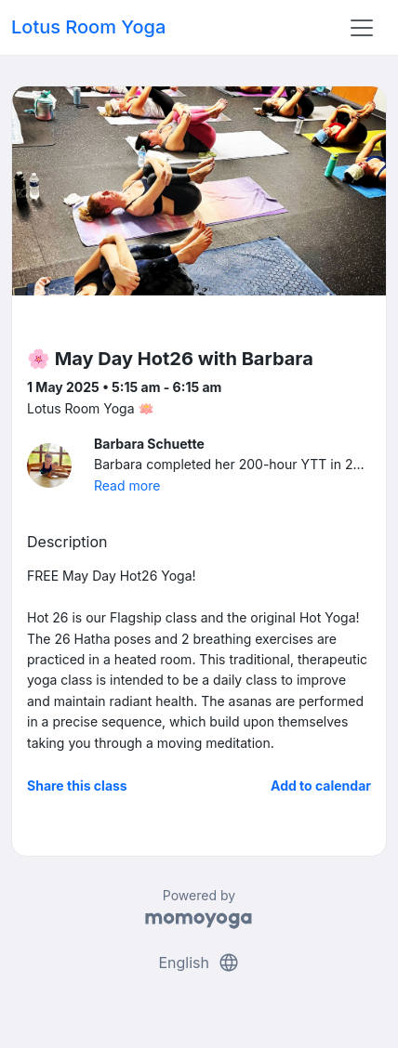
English (198, 962)
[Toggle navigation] (362, 28)
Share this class (77, 785)
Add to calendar (321, 785)
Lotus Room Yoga (88, 27)
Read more (127, 485)
